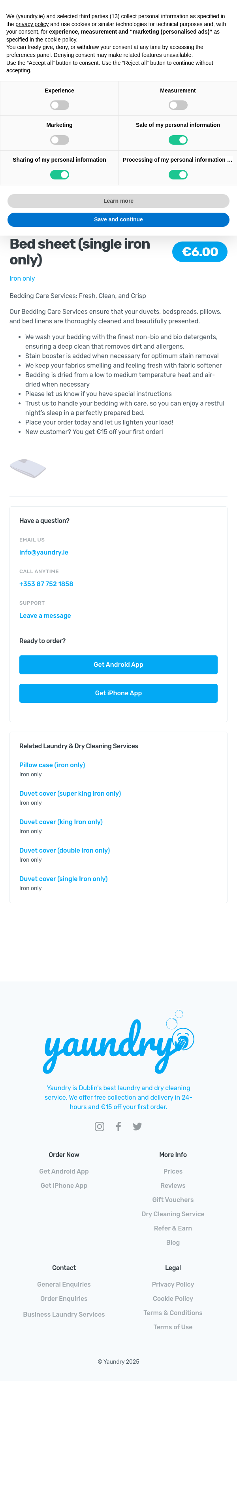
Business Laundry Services (64, 1314)
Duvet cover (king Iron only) (61, 822)
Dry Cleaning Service (173, 1214)
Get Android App (118, 664)
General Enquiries (64, 1284)
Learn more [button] (118, 201)
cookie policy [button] (60, 39)
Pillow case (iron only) (52, 765)
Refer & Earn (173, 1228)
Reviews (172, 1185)
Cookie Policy (173, 1298)
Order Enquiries (63, 1298)
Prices (173, 1171)
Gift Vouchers (173, 1200)
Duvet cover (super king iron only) (70, 793)
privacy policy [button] (32, 24)
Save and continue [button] (118, 219)
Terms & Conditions (172, 1313)
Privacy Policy (173, 1284)
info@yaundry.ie (43, 552)
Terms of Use (172, 1327)
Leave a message (45, 615)
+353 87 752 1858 (46, 584)
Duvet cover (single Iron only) (63, 879)
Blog (173, 1242)
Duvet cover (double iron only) (64, 850)
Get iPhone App (118, 693)
